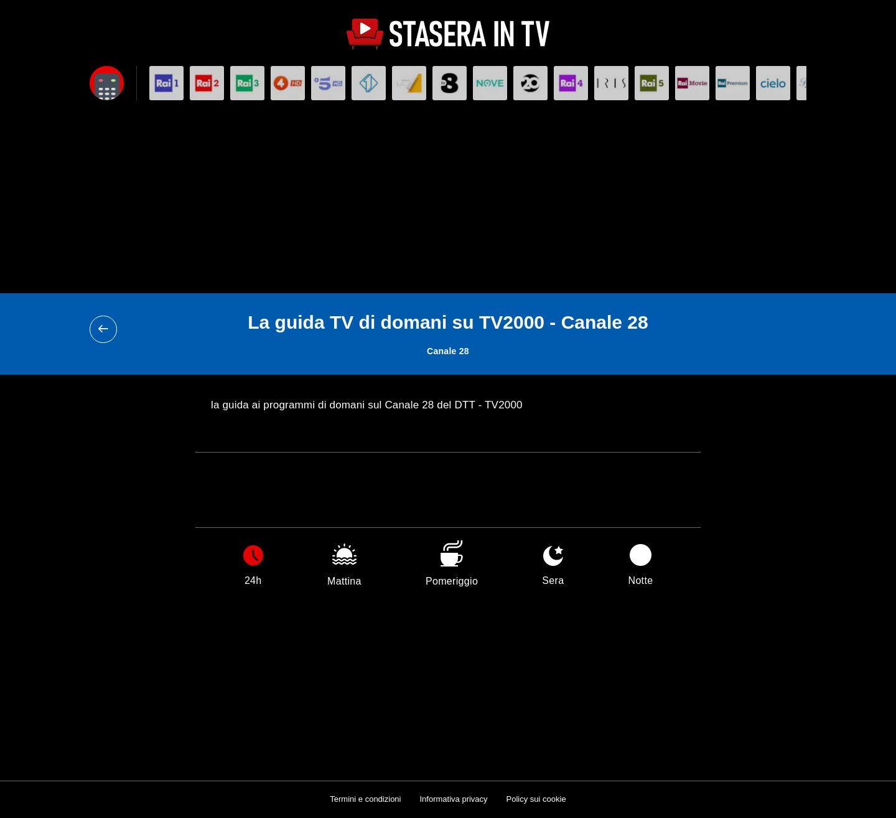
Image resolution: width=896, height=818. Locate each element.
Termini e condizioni (365, 799)
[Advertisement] (448, 200)
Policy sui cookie (536, 799)
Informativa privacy (453, 799)
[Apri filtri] (107, 83)
